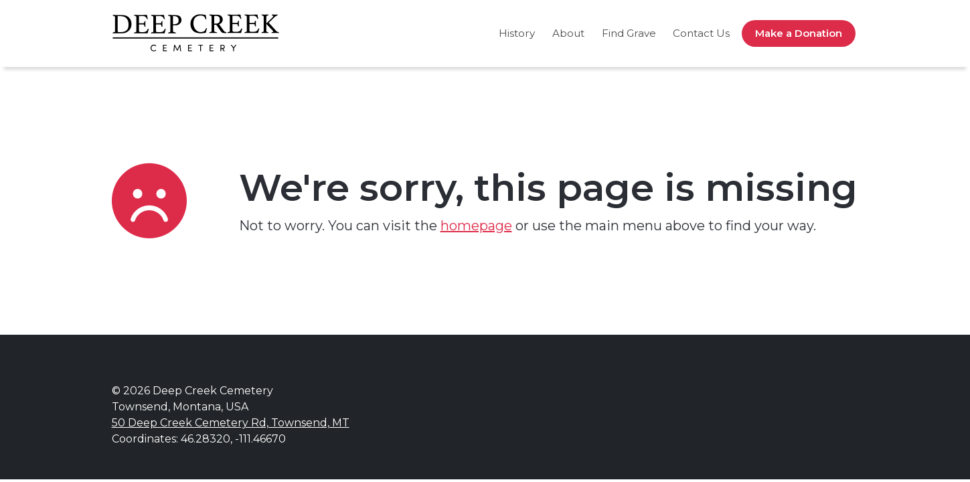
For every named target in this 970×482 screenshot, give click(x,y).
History (517, 33)
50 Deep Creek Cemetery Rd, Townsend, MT (230, 422)
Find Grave (629, 33)
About (568, 33)
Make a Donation (798, 33)
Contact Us (701, 33)
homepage (476, 226)
